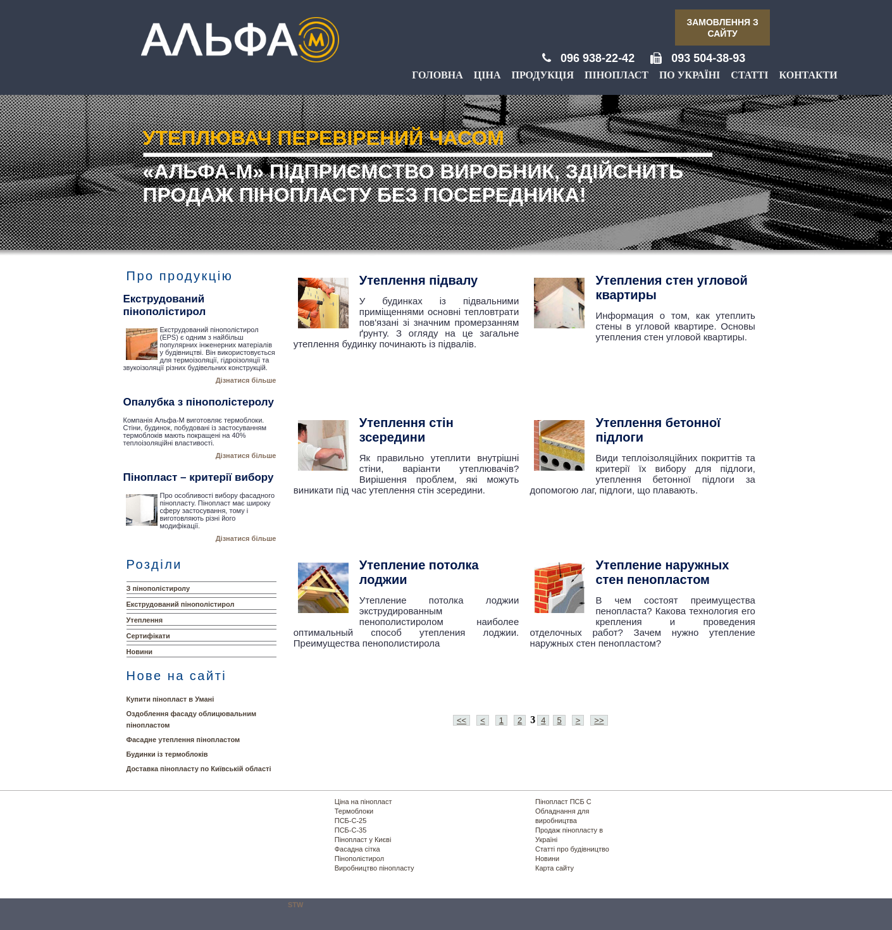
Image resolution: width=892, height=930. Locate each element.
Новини (140, 651)
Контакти (808, 75)
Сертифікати (148, 636)
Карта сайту (554, 868)
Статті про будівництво (572, 849)
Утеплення (145, 620)
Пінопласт (616, 75)
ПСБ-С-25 (351, 820)
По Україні (689, 75)
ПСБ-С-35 (351, 830)
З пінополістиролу (158, 588)
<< (461, 720)
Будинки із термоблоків (167, 754)
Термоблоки (354, 811)
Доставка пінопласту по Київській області (199, 768)
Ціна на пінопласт (363, 801)
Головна (437, 75)
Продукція (542, 75)
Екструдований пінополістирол (181, 604)
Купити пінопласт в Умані (170, 699)
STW (295, 904)
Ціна (487, 75)
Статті (749, 75)
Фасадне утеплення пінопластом (183, 739)
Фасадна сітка (357, 849)
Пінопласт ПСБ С (563, 801)
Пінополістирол (359, 858)
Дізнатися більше (246, 380)
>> (599, 720)
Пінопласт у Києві (363, 839)
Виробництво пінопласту (374, 868)
